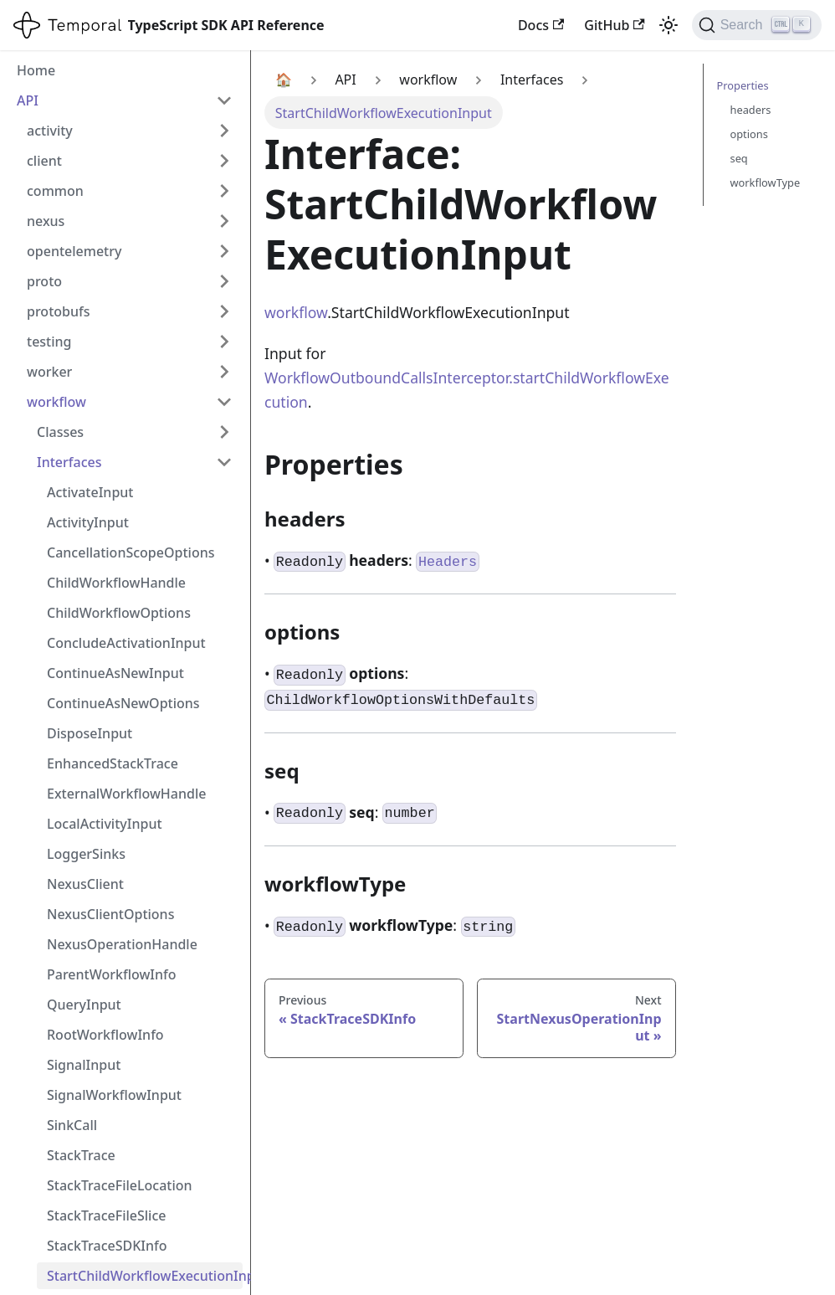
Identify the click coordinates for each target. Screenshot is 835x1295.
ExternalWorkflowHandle (126, 793)
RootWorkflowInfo (105, 1034)
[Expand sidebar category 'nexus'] (224, 221)
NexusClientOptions (110, 914)
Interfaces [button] (69, 462)
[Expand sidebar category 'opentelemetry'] (224, 251)
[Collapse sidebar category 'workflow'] (224, 401)
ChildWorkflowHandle (116, 582)
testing (49, 341)
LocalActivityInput (104, 824)
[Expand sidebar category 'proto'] (224, 281)
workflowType (765, 182)
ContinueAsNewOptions (123, 703)
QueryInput (84, 1004)
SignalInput (83, 1065)
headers (750, 109)
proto (44, 281)
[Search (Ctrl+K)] (757, 25)
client (44, 161)
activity (50, 130)
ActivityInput (88, 522)
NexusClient (85, 884)
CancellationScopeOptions (130, 552)
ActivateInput (90, 492)
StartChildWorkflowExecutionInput (145, 1276)
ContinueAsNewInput (115, 673)
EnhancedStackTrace (112, 763)
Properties (743, 85)
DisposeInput (89, 733)
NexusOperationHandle (122, 944)
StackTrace (81, 1155)
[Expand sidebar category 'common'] (224, 190)
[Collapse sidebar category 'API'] (224, 100)
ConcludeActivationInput (126, 643)
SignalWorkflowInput (114, 1095)
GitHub (614, 25)
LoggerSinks (86, 854)
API (27, 100)
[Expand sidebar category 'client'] (224, 160)
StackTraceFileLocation (119, 1185)
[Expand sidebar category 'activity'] (224, 130)
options (749, 133)
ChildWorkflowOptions (119, 613)
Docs (541, 25)
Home (36, 70)
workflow (56, 402)
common (55, 191)
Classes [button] (60, 432)
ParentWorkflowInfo (112, 974)
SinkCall (72, 1125)
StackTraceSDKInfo (107, 1245)
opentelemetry (74, 251)
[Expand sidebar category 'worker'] (224, 371)
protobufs (58, 311)
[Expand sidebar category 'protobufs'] (224, 311)
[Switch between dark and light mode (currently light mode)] (668, 25)
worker (49, 371)
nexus (45, 221)
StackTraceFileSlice (106, 1215)
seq (739, 158)
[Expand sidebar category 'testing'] (224, 341)
